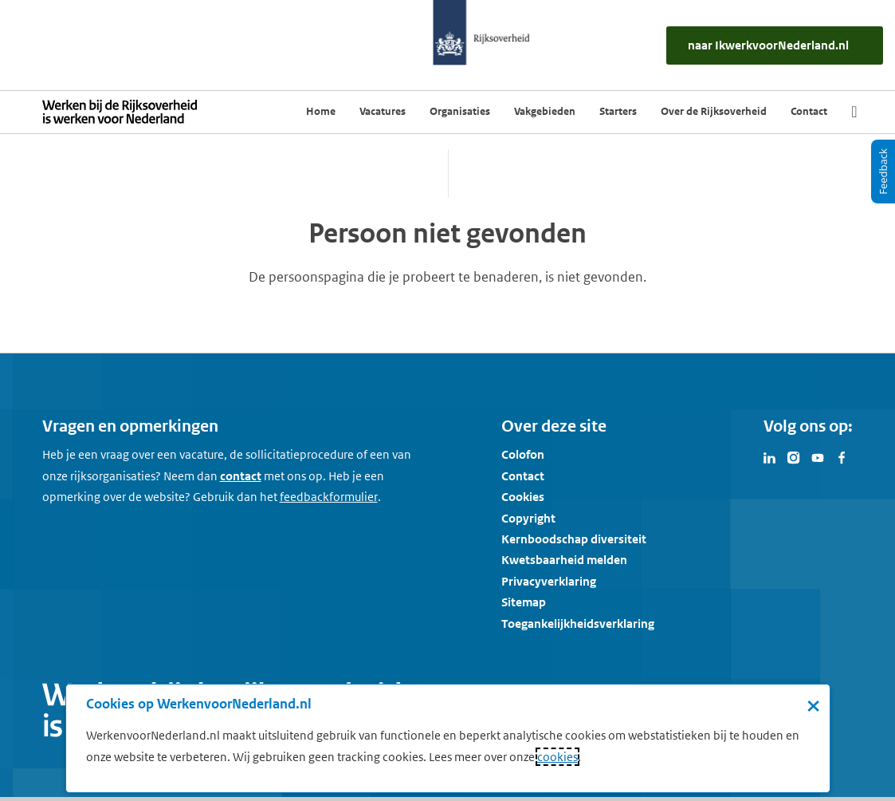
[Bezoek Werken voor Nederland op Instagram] (794, 456)
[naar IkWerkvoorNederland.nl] (774, 45)
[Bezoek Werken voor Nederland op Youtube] (818, 456)
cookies (557, 756)
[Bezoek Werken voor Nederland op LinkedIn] (770, 456)
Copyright (528, 518)
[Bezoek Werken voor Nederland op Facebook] (842, 456)
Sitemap (523, 602)
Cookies (522, 496)
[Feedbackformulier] (329, 497)
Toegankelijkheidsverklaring (577, 623)
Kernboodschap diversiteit (573, 538)
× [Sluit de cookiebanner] (813, 705)
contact (240, 475)
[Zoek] (854, 111)
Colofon (522, 454)
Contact (522, 475)
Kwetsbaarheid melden (564, 559)
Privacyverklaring (548, 581)
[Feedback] (883, 171)
